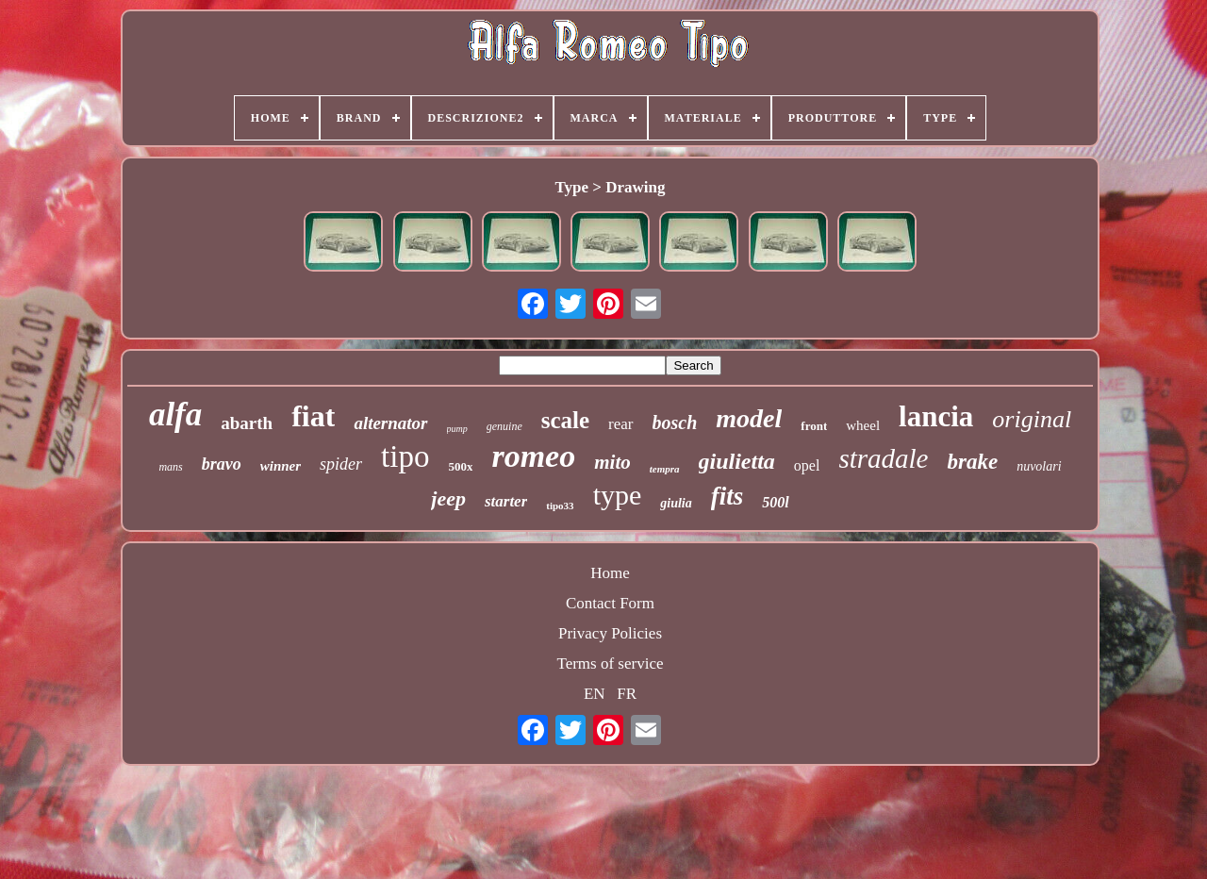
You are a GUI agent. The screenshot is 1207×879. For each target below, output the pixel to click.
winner (280, 465)
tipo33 (559, 505)
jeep (448, 498)
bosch (675, 422)
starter (506, 501)
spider (341, 464)
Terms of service (609, 663)
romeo (533, 456)
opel (807, 465)
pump (457, 428)
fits (727, 496)
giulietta (737, 461)
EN (594, 694)
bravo (221, 464)
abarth (247, 423)
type (617, 494)
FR (627, 694)
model (749, 418)
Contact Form (610, 603)
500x (460, 466)
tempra (665, 468)
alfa (175, 414)
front (814, 426)
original (1031, 419)
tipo (405, 456)
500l (775, 502)
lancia (936, 416)
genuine (504, 426)
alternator (390, 423)
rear (620, 424)
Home (610, 573)
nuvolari (1039, 466)
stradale (883, 458)
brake (972, 461)
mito (612, 462)
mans (170, 466)
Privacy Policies (610, 633)
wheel (863, 425)
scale (565, 420)
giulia (675, 503)
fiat (313, 416)
